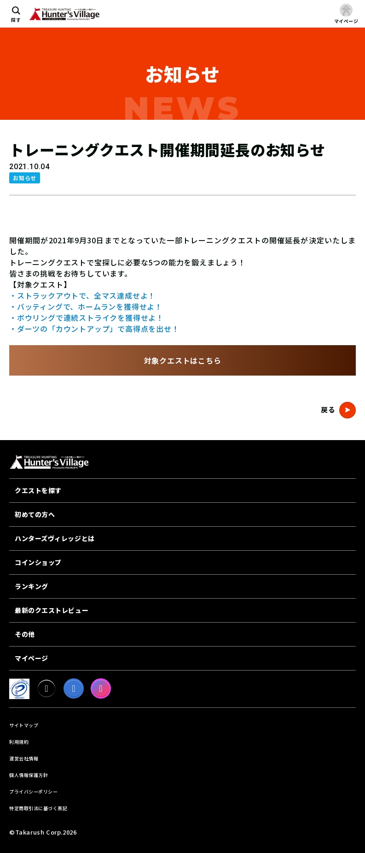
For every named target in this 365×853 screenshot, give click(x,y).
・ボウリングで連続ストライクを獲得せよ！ (86, 317)
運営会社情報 (23, 758)
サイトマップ (23, 725)
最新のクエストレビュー (51, 610)
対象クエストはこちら (182, 360)
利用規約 (19, 741)
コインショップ (38, 562)
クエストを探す (38, 490)
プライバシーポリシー (33, 791)
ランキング (31, 586)
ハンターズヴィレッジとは (55, 538)
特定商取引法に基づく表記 (38, 808)
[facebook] (74, 688)
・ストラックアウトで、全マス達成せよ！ (82, 295)
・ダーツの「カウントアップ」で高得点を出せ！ (94, 328)
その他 (25, 634)
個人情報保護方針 (28, 774)
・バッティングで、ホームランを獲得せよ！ (85, 306)
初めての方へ (35, 514)
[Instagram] (101, 688)
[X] (46, 688)
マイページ (31, 658)
